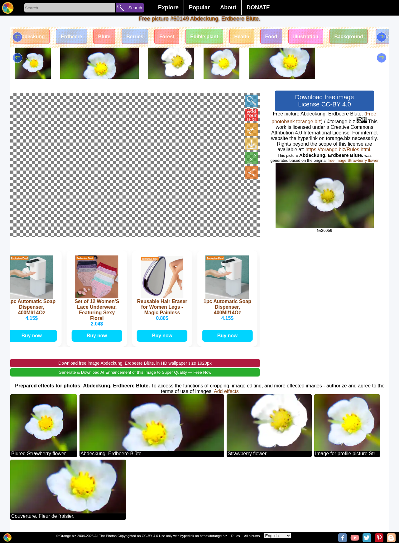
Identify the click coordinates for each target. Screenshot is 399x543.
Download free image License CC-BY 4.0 (324, 101)
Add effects (226, 391)
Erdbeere (72, 36)
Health (244, 36)
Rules (235, 536)
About (228, 7)
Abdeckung (31, 36)
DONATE (258, 7)
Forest (169, 36)
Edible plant (207, 36)
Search (135, 7)
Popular (199, 7)
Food (275, 36)
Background (353, 36)
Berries (136, 36)
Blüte (105, 36)
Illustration (310, 36)
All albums (252, 536)
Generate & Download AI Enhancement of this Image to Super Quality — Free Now (135, 372)
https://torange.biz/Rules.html (337, 149)
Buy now (32, 335)
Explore (168, 7)
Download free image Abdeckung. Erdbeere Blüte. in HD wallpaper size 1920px (135, 362)
